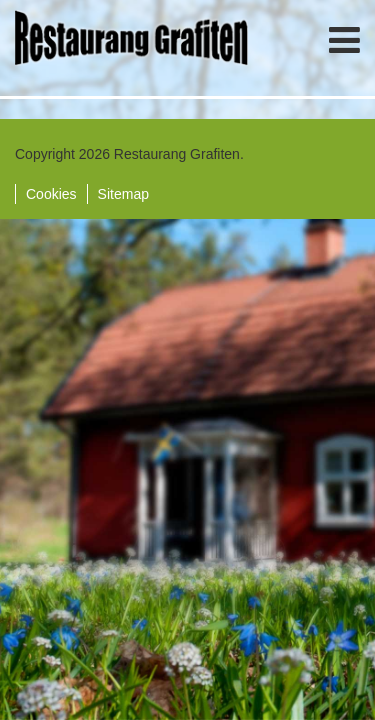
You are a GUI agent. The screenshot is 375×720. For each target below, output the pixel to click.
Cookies (51, 194)
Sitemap (123, 194)
